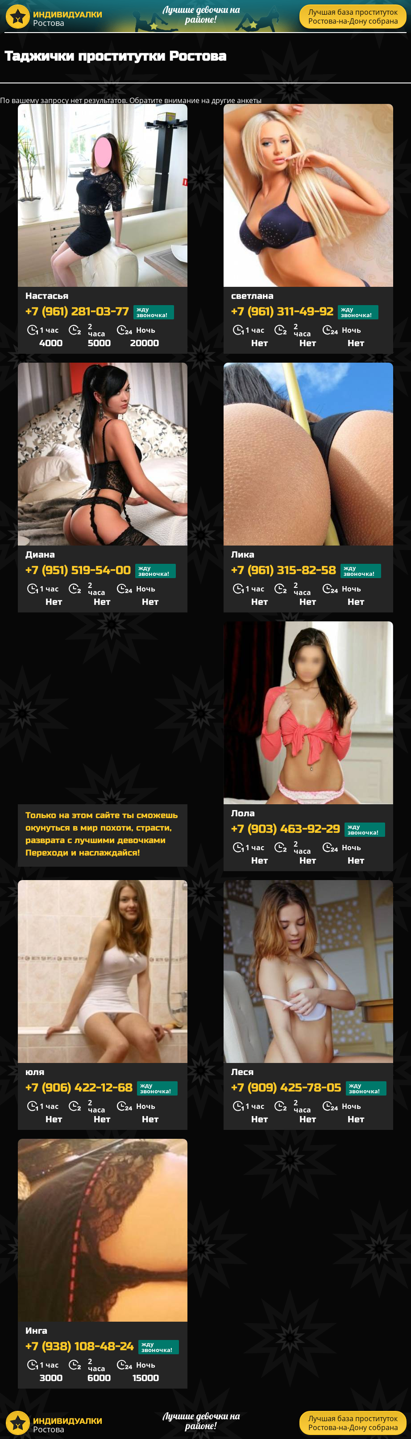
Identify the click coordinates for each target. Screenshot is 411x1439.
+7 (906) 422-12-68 (101, 1088)
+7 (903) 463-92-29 (308, 830)
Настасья (46, 296)
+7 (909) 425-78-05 (308, 1088)
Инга (36, 1330)
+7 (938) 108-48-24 (102, 1347)
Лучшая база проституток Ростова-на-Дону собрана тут (353, 18)
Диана (40, 554)
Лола (243, 813)
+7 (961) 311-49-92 (304, 312)
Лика (242, 554)
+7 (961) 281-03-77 (99, 312)
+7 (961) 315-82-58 (306, 571)
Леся (242, 1072)
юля (34, 1072)
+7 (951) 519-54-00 (100, 571)
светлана (252, 296)
